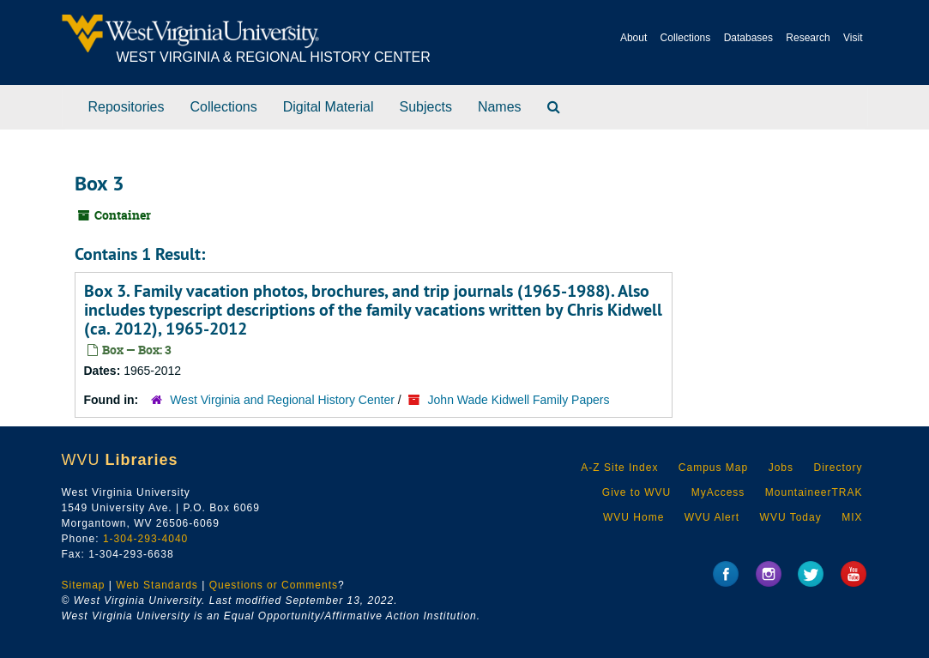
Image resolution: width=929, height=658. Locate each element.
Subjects (426, 107)
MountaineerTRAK (814, 492)
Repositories (126, 107)
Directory (837, 468)
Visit (852, 38)
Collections (686, 38)
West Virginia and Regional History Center (282, 400)
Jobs (781, 468)
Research (807, 38)
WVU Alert (712, 517)
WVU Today (791, 517)
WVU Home (633, 517)
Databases (748, 38)
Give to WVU (636, 492)
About (633, 38)
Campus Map (713, 468)
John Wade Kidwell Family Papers (519, 400)
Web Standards (157, 585)
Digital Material (328, 107)
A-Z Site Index (619, 468)
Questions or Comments (273, 585)
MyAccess (718, 492)
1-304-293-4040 (145, 539)
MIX (852, 517)
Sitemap (84, 585)
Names (500, 107)
